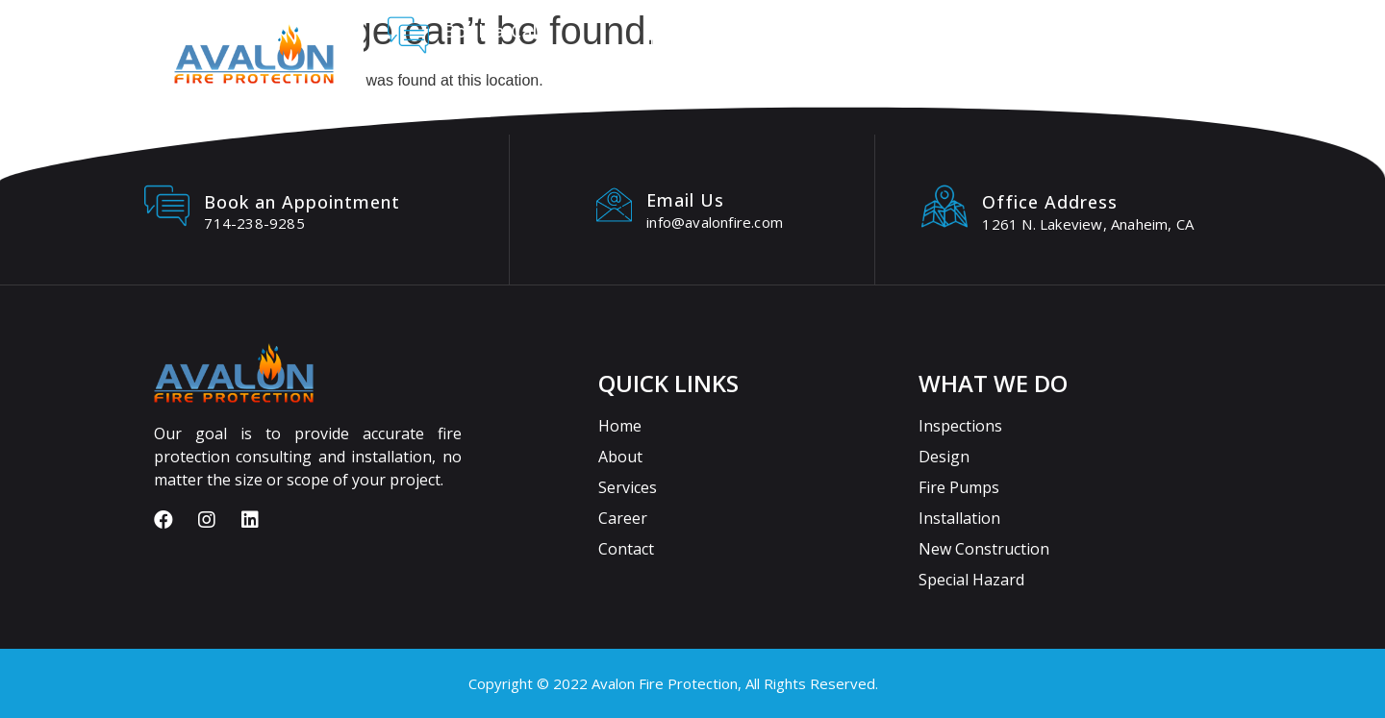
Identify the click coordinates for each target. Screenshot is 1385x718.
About (749, 38)
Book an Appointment (302, 201)
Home (664, 38)
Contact (1054, 38)
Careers (951, 38)
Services (849, 38)
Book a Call (492, 30)
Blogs (1149, 38)
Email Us (685, 199)
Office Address (1050, 201)
